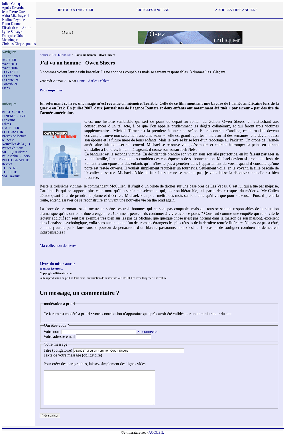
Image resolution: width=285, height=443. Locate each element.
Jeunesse (8, 140)
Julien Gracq (11, 4)
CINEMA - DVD (14, 116)
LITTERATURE (14, 132)
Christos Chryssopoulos (19, 44)
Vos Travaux (11, 176)
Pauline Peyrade (13, 20)
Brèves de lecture (14, 136)
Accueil (44, 54)
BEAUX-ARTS (13, 112)
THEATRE (10, 168)
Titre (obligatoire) (58, 350)
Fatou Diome (11, 24)
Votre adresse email (59, 336)
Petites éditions (12, 148)
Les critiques (11, 76)
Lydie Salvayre (12, 32)
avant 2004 (10, 68)
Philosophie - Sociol (16, 156)
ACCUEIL (9, 60)
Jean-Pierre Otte (13, 12)
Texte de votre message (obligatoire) (73, 355)
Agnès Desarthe (13, 8)
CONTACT (10, 72)
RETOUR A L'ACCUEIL (76, 10)
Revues (7, 164)
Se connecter (147, 331)
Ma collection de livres (58, 245)
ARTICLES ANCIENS (152, 10)
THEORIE (9, 172)
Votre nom (52, 331)
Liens (6, 88)
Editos (6, 124)
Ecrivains (8, 120)
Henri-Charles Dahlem (93, 81)
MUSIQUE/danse (14, 152)
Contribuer (9, 84)
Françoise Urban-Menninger (14, 38)
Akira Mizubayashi (15, 16)
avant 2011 (9, 64)
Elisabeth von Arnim (16, 28)
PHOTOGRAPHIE (15, 160)
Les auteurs (10, 80)
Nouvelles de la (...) (16, 144)
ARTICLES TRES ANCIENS (236, 10)
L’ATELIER (10, 128)
